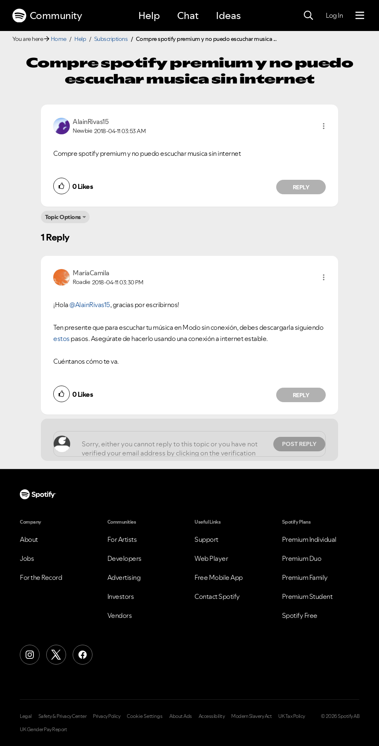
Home (58, 39)
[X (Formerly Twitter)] (56, 655)
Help (149, 15)
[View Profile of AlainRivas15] (91, 121)
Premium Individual (309, 539)
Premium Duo (302, 558)
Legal (26, 716)
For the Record (41, 577)
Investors (120, 596)
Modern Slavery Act (251, 716)
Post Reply (299, 444)
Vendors (119, 615)
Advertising (124, 577)
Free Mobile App (218, 577)
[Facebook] (82, 655)
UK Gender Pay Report (43, 729)
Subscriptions (111, 39)
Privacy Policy (106, 716)
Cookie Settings (145, 716)
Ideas (228, 15)
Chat (188, 15)
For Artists (122, 539)
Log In (334, 15)
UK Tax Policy (291, 716)
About (29, 539)
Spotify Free (299, 615)
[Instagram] (30, 655)
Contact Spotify (217, 596)
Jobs (27, 558)
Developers (124, 558)
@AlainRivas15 (89, 304)
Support (206, 539)
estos (61, 338)
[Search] (308, 15)
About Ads (180, 716)
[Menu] (360, 15)
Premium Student (307, 596)
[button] (323, 126)
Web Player (211, 558)
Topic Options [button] (63, 217)
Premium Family (305, 577)
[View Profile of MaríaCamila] (91, 272)
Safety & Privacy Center (62, 716)
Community (47, 16)
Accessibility (212, 716)
